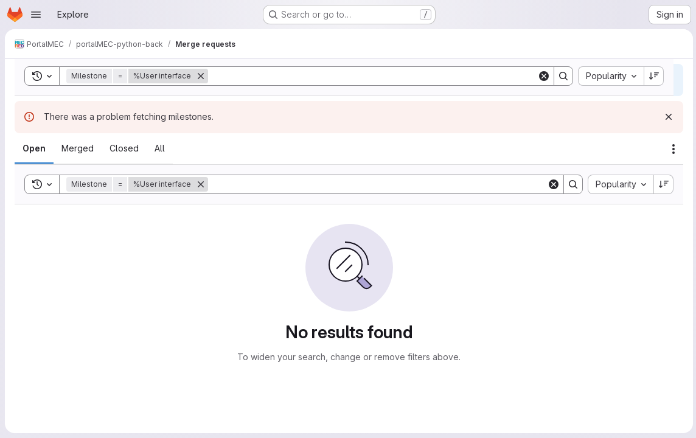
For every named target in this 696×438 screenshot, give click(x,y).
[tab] (34, 148)
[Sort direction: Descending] (662, 184)
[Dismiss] (666, 116)
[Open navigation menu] (36, 14)
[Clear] (552, 184)
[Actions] (671, 149)
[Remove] (200, 184)
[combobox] (619, 184)
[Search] (377, 184)
